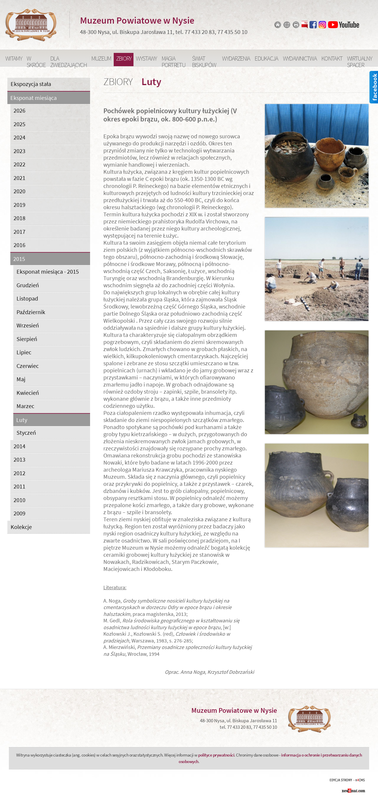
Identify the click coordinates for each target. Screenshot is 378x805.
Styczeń (26, 432)
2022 (19, 164)
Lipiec (24, 352)
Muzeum (101, 58)
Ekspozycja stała (31, 83)
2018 (19, 218)
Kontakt (331, 58)
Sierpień (27, 339)
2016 (19, 245)
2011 (19, 486)
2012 (19, 473)
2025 (19, 124)
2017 (19, 231)
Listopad (27, 298)
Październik (31, 312)
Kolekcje (21, 526)
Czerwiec (28, 365)
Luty (21, 420)
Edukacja (266, 58)
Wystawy (146, 58)
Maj (21, 379)
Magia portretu (173, 60)
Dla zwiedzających (68, 60)
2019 (19, 204)
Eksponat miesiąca (33, 98)
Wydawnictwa (300, 58)
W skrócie (36, 60)
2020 (19, 191)
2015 (19, 259)
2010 (19, 500)
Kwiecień (28, 392)
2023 (19, 151)
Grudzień (28, 285)
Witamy (13, 58)
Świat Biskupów (204, 60)
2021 (19, 177)
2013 (19, 459)
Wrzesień (28, 325)
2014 (19, 446)
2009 (19, 513)
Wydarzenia (236, 58)
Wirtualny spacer (359, 60)
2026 (19, 110)
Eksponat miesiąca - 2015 (48, 271)
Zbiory (123, 58)
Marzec (25, 406)
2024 (19, 137)
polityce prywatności (216, 755)
